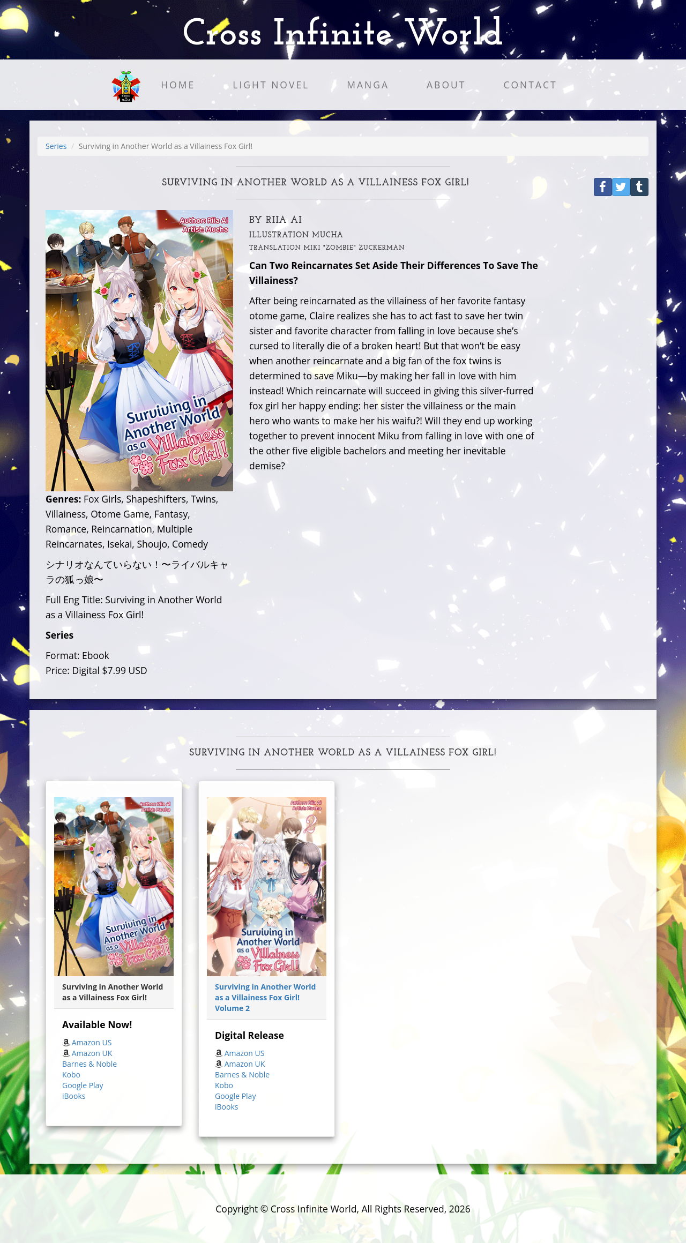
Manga (368, 84)
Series (56, 146)
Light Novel (271, 84)
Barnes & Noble (89, 1064)
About (446, 84)
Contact (530, 84)
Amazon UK (92, 1053)
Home (178, 84)
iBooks (73, 1096)
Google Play (82, 1085)
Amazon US (92, 1042)
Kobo (71, 1074)
